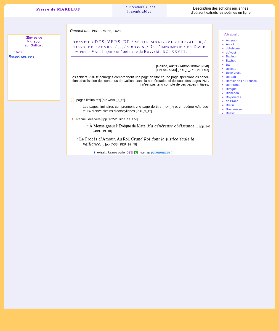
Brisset (230, 113)
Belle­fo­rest (233, 72)
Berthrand (232, 84)
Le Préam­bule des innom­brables (139, 9)
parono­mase (160, 152)
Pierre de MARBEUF (58, 9)
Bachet (230, 60)
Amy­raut (231, 40)
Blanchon (232, 93)
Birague (231, 89)
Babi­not (231, 56)
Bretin (230, 105)
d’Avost (231, 52)
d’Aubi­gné (232, 48)
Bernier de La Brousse (241, 81)
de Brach (232, 101)
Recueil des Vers (22, 56)
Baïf (228, 64)
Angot (230, 44)
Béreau (231, 76)
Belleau (231, 68)
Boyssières (233, 97)
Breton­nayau (234, 109)
